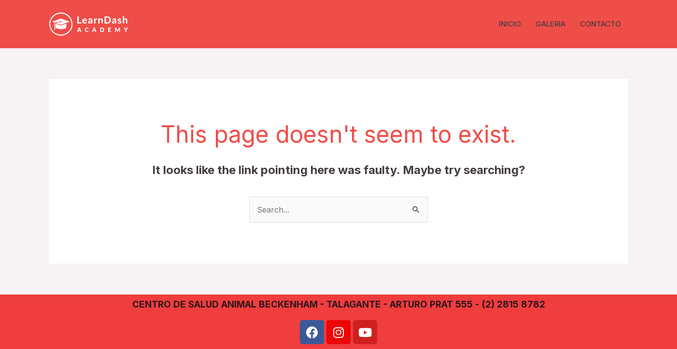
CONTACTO (600, 23)
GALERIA (550, 23)
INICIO (510, 23)
